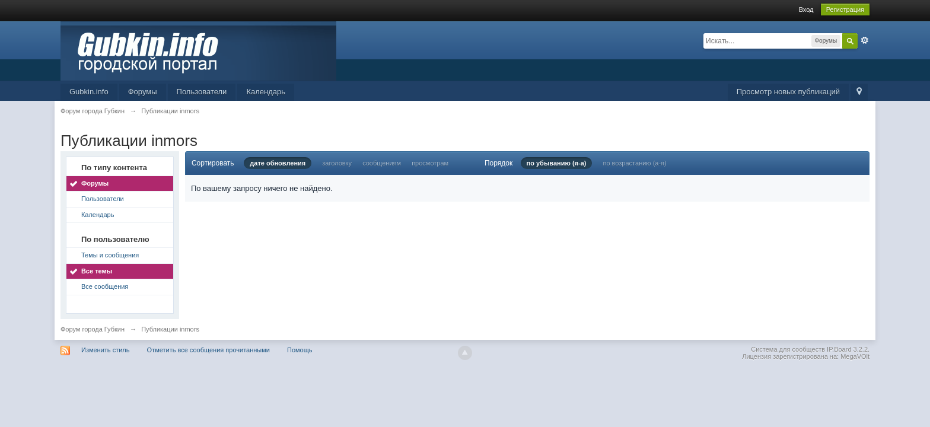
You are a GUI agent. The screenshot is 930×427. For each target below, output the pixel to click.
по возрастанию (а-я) (634, 163)
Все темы (96, 271)
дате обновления (277, 163)
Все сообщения (104, 286)
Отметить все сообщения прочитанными (208, 349)
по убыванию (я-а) (557, 163)
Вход (806, 9)
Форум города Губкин (92, 329)
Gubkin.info (89, 91)
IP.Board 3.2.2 (847, 349)
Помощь (300, 349)
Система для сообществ (788, 349)
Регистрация (845, 9)
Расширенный (865, 40)
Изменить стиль (105, 349)
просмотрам (430, 163)
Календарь (265, 91)
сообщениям (381, 163)
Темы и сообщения (110, 255)
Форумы (142, 91)
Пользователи (202, 91)
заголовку (337, 163)
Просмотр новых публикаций (788, 91)
